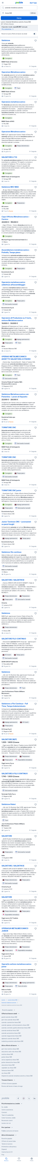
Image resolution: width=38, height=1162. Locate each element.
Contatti (4, 1112)
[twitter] (29, 1098)
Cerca (19, 18)
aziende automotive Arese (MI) (11, 1033)
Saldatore (6, 40)
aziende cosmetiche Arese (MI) (11, 1022)
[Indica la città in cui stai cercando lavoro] (19, 13)
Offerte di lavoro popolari (9, 1083)
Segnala (32, 66)
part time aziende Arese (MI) (10, 1020)
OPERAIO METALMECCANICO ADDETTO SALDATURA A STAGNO (16, 358)
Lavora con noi (6, 1123)
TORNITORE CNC (9, 427)
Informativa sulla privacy (9, 1146)
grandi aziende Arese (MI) (9, 1017)
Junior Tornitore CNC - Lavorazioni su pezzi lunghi (16, 523)
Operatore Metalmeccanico (13, 72)
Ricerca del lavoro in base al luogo (12, 1086)
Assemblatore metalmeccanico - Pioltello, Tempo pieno (16, 251)
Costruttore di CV (7, 1152)
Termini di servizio (7, 1144)
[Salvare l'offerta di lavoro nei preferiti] (35, 41)
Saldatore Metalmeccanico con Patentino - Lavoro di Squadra (15, 395)
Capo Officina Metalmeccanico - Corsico (16, 218)
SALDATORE (7, 836)
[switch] (34, 34)
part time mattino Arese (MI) (10, 1049)
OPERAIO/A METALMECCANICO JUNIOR (15, 929)
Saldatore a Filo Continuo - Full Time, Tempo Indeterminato (15, 705)
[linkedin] (34, 1098)
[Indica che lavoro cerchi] (19, 7)
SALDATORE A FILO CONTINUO (15, 774)
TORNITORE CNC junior (11, 490)
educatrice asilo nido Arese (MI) (11, 1051)
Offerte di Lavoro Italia (9, 1141)
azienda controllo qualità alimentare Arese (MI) (16, 1028)
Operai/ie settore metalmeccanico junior (16, 965)
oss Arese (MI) (6, 1073)
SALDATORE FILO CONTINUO (14, 639)
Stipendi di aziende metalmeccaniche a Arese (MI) (17, 1076)
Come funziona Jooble (8, 1118)
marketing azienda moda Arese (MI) (12, 1041)
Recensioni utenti (7, 1120)
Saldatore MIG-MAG (10, 187)
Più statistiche (8, 29)
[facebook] (18, 1098)
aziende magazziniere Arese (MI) (11, 1036)
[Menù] (3, 3)
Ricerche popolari (8, 1010)
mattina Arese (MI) (7, 1054)
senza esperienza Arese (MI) (10, 1059)
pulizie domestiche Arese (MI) (11, 1062)
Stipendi (4, 1149)
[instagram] (24, 1098)
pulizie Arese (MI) (7, 1057)
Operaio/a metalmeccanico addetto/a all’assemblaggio (13, 283)
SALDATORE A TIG (9, 157)
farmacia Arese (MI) (8, 1070)
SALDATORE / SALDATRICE (13, 580)
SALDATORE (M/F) (9, 739)
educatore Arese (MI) (8, 1065)
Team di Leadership (7, 1115)
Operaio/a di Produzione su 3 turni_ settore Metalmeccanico (17, 319)
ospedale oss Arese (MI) (9, 1068)
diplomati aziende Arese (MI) (10, 1038)
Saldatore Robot (9, 804)
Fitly (3, 1154)
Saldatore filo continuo (11, 552)
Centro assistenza (7, 1110)
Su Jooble (5, 1107)
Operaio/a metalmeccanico (13, 102)
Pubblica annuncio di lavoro (10, 1131)
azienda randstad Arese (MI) (10, 1030)
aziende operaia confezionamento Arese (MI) (15, 1025)
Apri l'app (33, 3)
